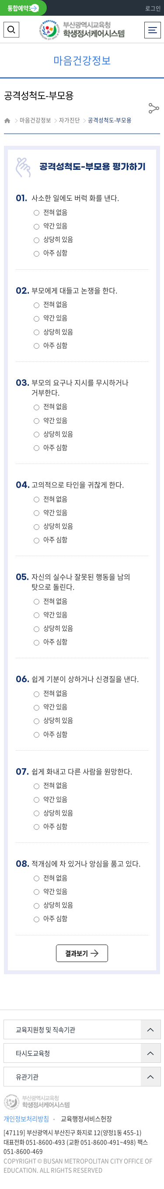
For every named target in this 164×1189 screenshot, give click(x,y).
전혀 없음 (55, 212)
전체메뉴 (152, 27)
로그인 (153, 8)
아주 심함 (55, 253)
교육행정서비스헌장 (86, 1119)
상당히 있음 (58, 239)
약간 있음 (55, 225)
